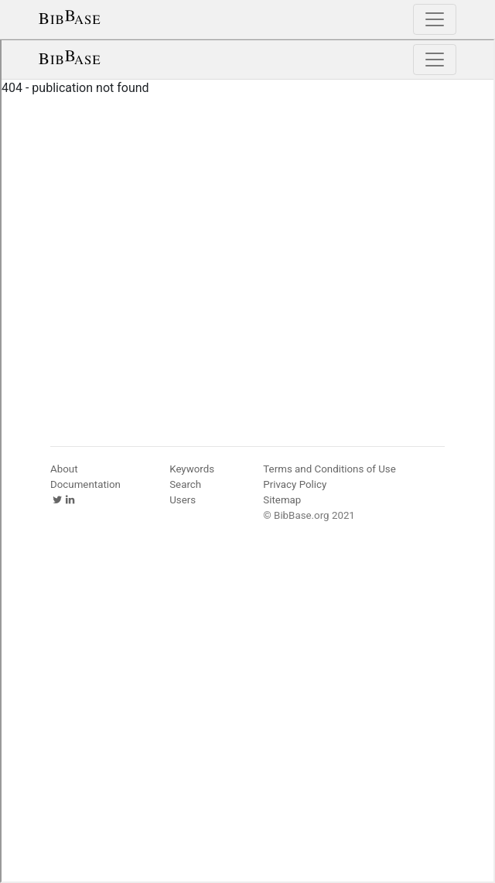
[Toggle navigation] (434, 19)
